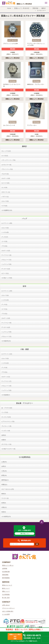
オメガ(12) (4, 155)
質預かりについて (7, 585)
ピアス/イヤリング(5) (7, 421)
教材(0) (3, 493)
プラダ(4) (4, 246)
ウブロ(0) (4, 205)
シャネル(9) (5, 232)
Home (9, 8)
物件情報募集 (6, 578)
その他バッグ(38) (6, 278)
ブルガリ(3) (5, 174)
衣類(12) (4, 507)
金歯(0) (3, 439)
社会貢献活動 (6, 571)
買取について (6, 591)
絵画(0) (3, 503)
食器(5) (3, 512)
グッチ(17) (4, 237)
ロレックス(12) (6, 151)
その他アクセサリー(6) (8, 449)
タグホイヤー (41, 10)
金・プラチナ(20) (6, 408)
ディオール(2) (5, 269)
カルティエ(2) (5, 250)
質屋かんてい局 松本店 (21, 8)
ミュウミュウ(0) (6, 264)
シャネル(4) (5, 300)
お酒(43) (4, 462)
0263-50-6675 (32, 635)
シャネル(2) (5, 363)
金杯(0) (3, 435)
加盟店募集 (5, 574)
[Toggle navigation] (46, 3)
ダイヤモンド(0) (6, 444)
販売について (6, 588)
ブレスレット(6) (6, 426)
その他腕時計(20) (6, 210)
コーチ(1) (4, 309)
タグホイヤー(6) (6, 165)
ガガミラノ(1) (5, 192)
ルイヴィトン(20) (6, 291)
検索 (37, 544)
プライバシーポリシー (8, 608)
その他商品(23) (6, 516)
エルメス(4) (5, 228)
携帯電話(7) (5, 480)
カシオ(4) (4, 187)
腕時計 (43, 8)
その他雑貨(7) (5, 395)
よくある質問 (6, 614)
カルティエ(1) (5, 376)
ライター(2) (5, 498)
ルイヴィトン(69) (6, 223)
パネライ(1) (5, 196)
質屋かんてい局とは (7, 565)
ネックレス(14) (6, 417)
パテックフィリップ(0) (8, 160)
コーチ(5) (4, 241)
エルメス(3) (5, 201)
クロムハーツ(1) (6, 259)
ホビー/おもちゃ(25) (7, 489)
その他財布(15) (6, 341)
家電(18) (4, 475)
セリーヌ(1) (5, 273)
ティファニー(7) (6, 381)
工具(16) (4, 471)
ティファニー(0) (6, 255)
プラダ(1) (4, 313)
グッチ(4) (4, 367)
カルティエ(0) (5, 318)
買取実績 (35, 8)
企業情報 (4, 568)
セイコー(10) (5, 183)
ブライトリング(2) (7, 169)
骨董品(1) (4, 484)
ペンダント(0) (5, 430)
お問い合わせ (6, 605)
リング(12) (4, 412)
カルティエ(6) (5, 178)
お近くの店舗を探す (7, 611)
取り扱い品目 (6, 597)
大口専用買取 (6, 594)
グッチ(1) (4, 304)
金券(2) (3, 466)
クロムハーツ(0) (6, 386)
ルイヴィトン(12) (6, 354)
